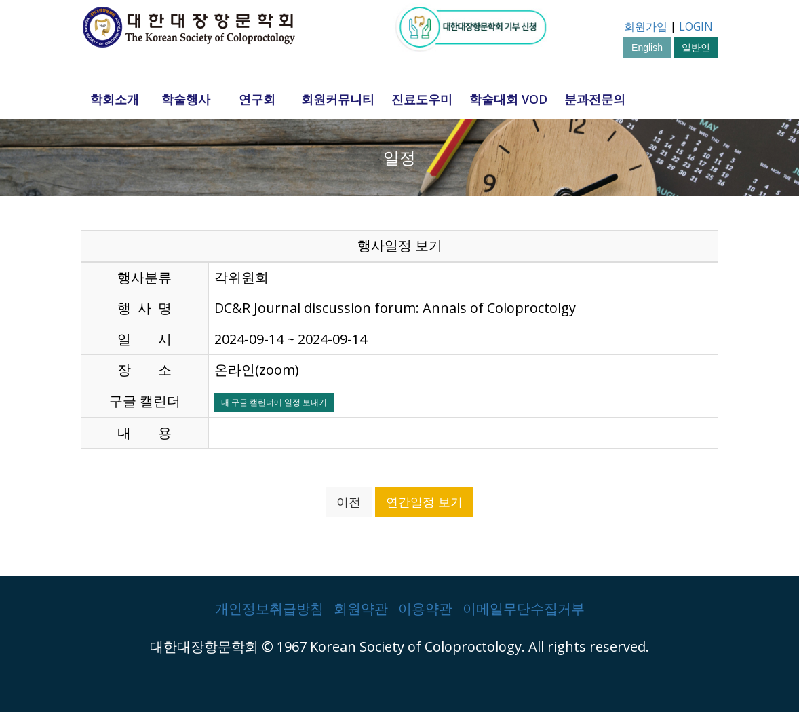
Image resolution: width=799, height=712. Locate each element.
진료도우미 (421, 99)
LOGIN (696, 26)
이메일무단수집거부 (524, 608)
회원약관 (361, 608)
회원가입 (645, 26)
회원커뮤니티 (337, 99)
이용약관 (425, 608)
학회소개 (114, 99)
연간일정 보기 (424, 501)
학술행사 (185, 99)
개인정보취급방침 (269, 608)
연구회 (257, 99)
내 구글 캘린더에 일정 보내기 (274, 402)
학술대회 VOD (508, 99)
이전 (348, 501)
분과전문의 (594, 99)
